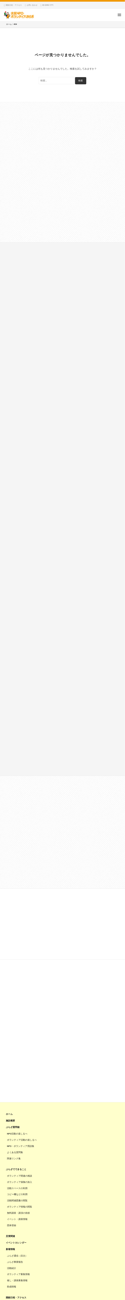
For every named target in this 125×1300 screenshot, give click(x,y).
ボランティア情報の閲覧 (19, 1206)
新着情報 (10, 1249)
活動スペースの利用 (17, 1188)
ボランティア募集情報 (18, 1274)
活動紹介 (11, 1268)
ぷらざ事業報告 (15, 1262)
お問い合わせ (32, 5)
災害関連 (10, 1236)
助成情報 (11, 1286)
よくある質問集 (15, 1152)
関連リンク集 (14, 1158)
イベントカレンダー (16, 1242)
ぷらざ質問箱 (13, 1127)
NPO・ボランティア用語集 (20, 1146)
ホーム (9, 1114)
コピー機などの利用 (17, 1194)
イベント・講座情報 (17, 1219)
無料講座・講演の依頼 (18, 1213)
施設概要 (10, 1120)
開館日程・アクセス (14, 5)
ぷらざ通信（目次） (17, 1255)
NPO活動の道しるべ (17, 1133)
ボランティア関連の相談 (19, 1176)
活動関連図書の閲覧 (17, 1200)
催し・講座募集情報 (17, 1280)
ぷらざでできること (16, 1169)
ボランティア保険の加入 (19, 1182)
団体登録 (11, 1225)
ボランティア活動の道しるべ (22, 1140)
